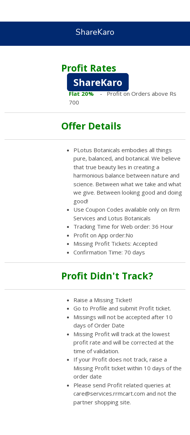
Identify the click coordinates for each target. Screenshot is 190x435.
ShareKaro (97, 82)
